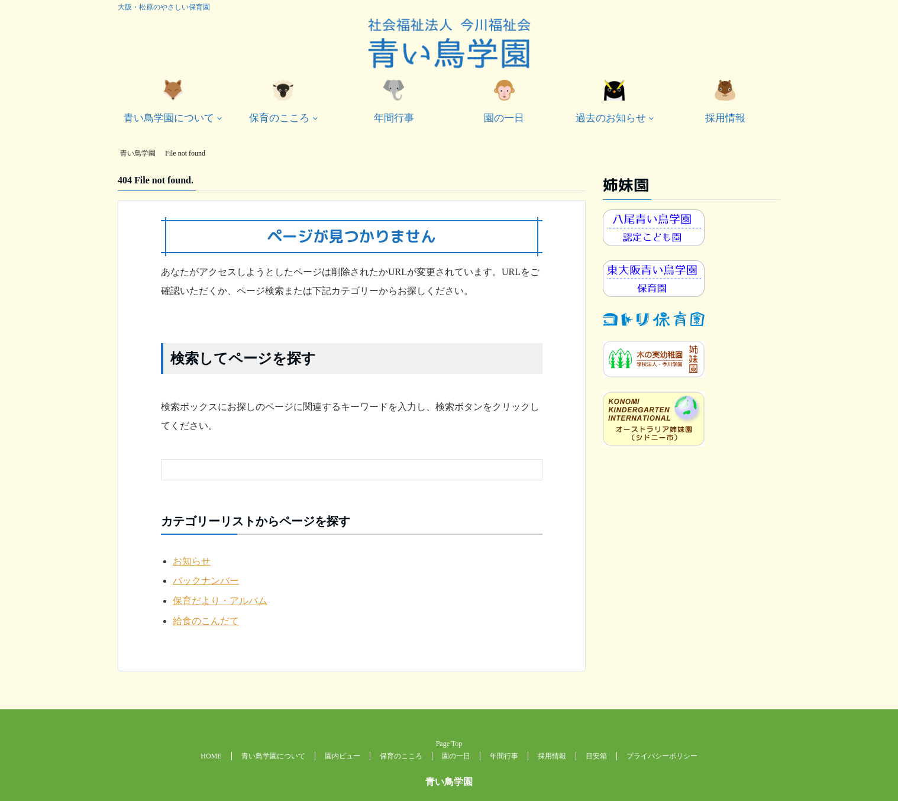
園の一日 (504, 102)
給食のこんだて (206, 621)
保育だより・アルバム (220, 601)
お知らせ (192, 561)
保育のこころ (279, 102)
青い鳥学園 (449, 782)
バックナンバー (206, 581)
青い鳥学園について (169, 102)
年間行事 (394, 102)
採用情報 (725, 102)
